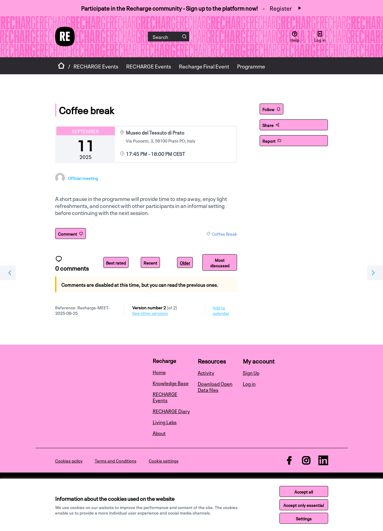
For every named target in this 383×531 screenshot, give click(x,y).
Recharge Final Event (204, 66)
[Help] (295, 37)
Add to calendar (221, 309)
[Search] (168, 36)
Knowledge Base (171, 382)
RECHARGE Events (95, 66)
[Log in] (320, 37)
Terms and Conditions (116, 460)
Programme (251, 66)
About (159, 432)
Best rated (116, 262)
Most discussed (219, 262)
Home (159, 371)
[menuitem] (173, 372)
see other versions (150, 312)
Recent (150, 262)
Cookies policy (69, 460)
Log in (249, 383)
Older (185, 262)
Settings (304, 518)
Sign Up (251, 372)
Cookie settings (164, 460)
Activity (206, 372)
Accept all (303, 491)
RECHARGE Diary (171, 410)
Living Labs (165, 421)
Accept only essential (303, 505)
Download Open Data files (215, 386)
